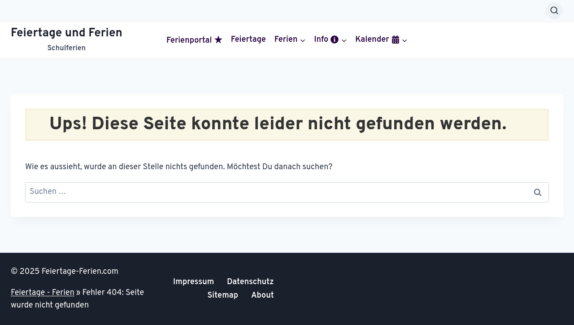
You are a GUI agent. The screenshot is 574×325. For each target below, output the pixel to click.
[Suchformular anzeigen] (554, 10)
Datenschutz (250, 282)
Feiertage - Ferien (42, 293)
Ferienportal (194, 40)
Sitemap (222, 295)
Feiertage (248, 39)
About (262, 295)
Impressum (193, 282)
